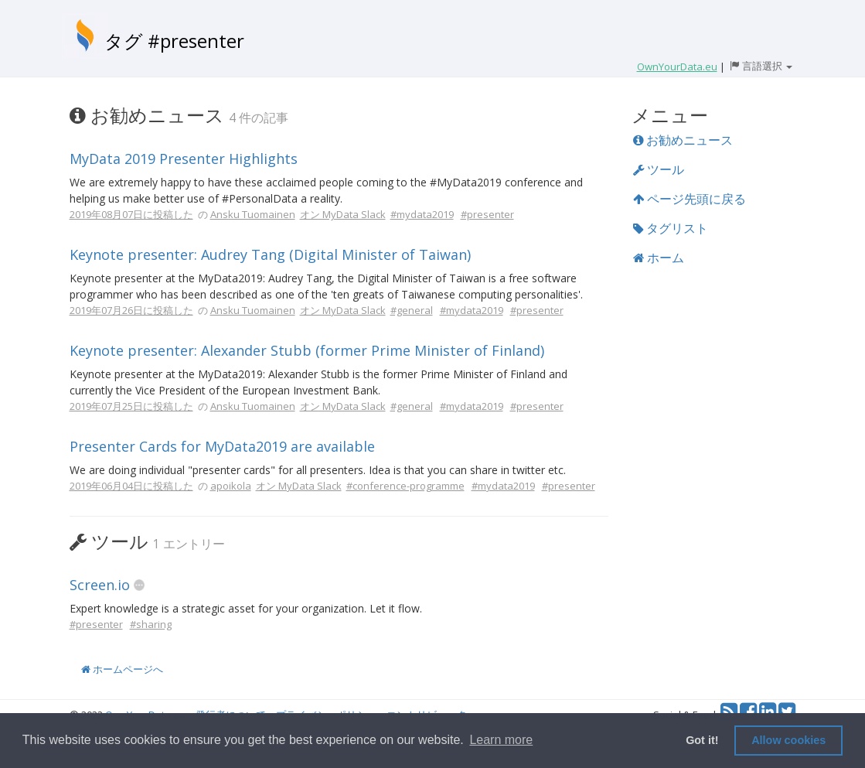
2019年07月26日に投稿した (131, 310)
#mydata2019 (422, 214)
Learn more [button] (501, 739)
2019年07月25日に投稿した (131, 406)
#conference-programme (405, 486)
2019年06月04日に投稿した (131, 486)
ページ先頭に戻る (689, 198)
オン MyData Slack (343, 214)
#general (411, 310)
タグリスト (670, 228)
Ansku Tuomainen (252, 214)
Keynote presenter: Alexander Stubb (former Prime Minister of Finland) (307, 350)
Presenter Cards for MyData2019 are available (222, 446)
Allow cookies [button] (788, 740)
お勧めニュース (683, 139)
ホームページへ (122, 669)
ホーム (658, 257)
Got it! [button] (702, 740)
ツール (658, 169)
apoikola (230, 486)
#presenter (487, 214)
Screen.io (100, 584)
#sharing (151, 624)
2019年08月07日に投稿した (131, 214)
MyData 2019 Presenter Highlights (184, 158)
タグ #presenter (174, 40)
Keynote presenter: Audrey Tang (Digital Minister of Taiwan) (270, 254)
